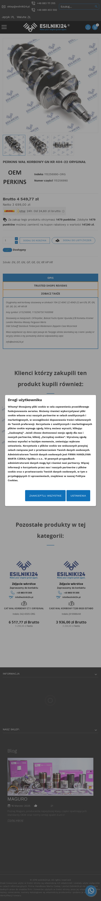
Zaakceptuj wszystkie (45, 495)
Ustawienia (78, 495)
